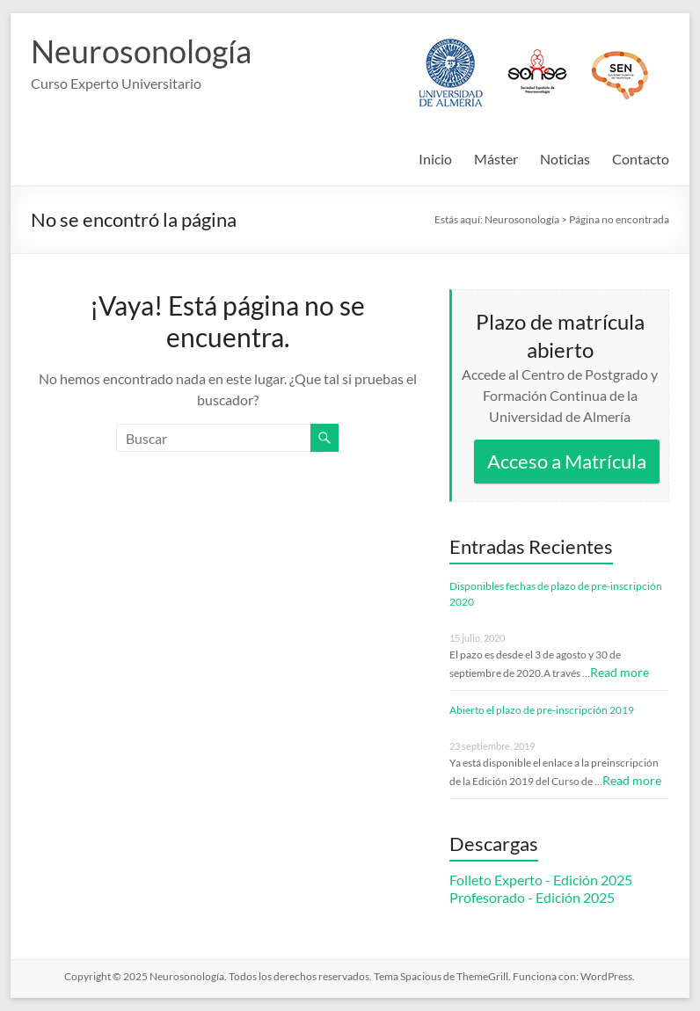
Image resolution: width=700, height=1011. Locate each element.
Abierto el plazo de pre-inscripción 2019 (541, 709)
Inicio (435, 158)
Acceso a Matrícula (566, 461)
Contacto (640, 158)
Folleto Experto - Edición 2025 (540, 879)
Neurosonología (141, 51)
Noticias (565, 158)
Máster (496, 158)
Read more (619, 672)
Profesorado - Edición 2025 (532, 897)
